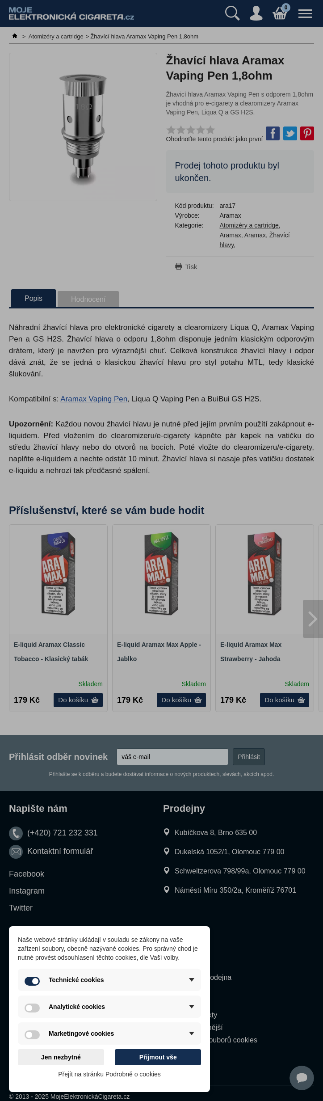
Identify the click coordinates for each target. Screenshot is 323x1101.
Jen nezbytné (61, 1057)
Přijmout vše (158, 1057)
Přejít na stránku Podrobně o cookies (109, 1074)
